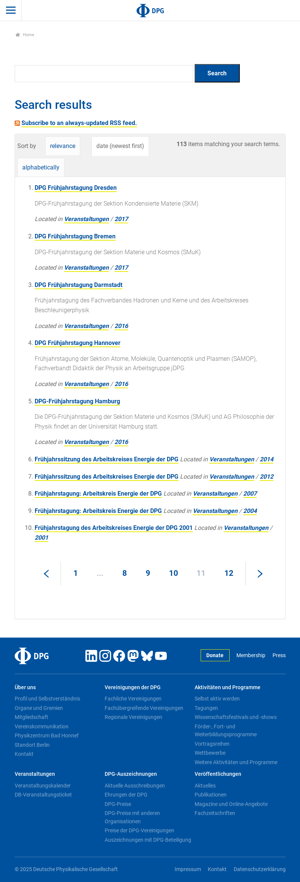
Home (25, 34)
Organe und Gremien (39, 708)
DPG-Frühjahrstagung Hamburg (77, 401)
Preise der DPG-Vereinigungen (139, 830)
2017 (121, 219)
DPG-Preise (118, 804)
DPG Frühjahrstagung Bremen (75, 236)
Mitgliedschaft (31, 717)
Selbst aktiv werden (217, 699)
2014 (266, 459)
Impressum (188, 869)
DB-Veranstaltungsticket (43, 795)
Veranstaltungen (86, 219)
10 (173, 573)
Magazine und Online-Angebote (231, 804)
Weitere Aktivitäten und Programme (236, 762)
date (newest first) (120, 146)
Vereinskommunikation (42, 726)
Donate (215, 655)
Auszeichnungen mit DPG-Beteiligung (148, 840)
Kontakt (24, 754)
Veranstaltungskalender (43, 786)
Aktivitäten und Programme (227, 687)
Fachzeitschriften (215, 813)
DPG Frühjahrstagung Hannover (77, 342)
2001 (41, 537)
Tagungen (206, 708)
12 (228, 573)
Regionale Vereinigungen (133, 717)
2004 (250, 510)
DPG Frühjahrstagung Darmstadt (78, 284)
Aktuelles (205, 786)
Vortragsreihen (212, 744)
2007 (250, 493)
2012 (266, 476)
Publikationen (211, 795)
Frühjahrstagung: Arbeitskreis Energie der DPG (98, 493)
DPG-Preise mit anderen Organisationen (132, 817)
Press (279, 655)
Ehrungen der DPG (126, 795)
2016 (121, 326)
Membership (250, 655)
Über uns (25, 687)
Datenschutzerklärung (260, 869)
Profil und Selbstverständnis (47, 699)
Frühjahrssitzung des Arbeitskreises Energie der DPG (106, 459)
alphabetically (40, 167)
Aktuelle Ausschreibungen (135, 786)
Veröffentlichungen (218, 774)
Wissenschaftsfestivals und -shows (236, 717)
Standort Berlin (32, 745)
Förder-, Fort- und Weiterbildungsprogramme (226, 730)
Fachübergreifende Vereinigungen (144, 708)
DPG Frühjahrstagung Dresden (76, 187)
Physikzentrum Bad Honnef (47, 735)
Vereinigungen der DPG (133, 687)
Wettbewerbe (210, 753)
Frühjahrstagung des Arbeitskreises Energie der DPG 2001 (114, 527)
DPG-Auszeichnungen (131, 774)
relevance (62, 146)
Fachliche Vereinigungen (133, 699)
